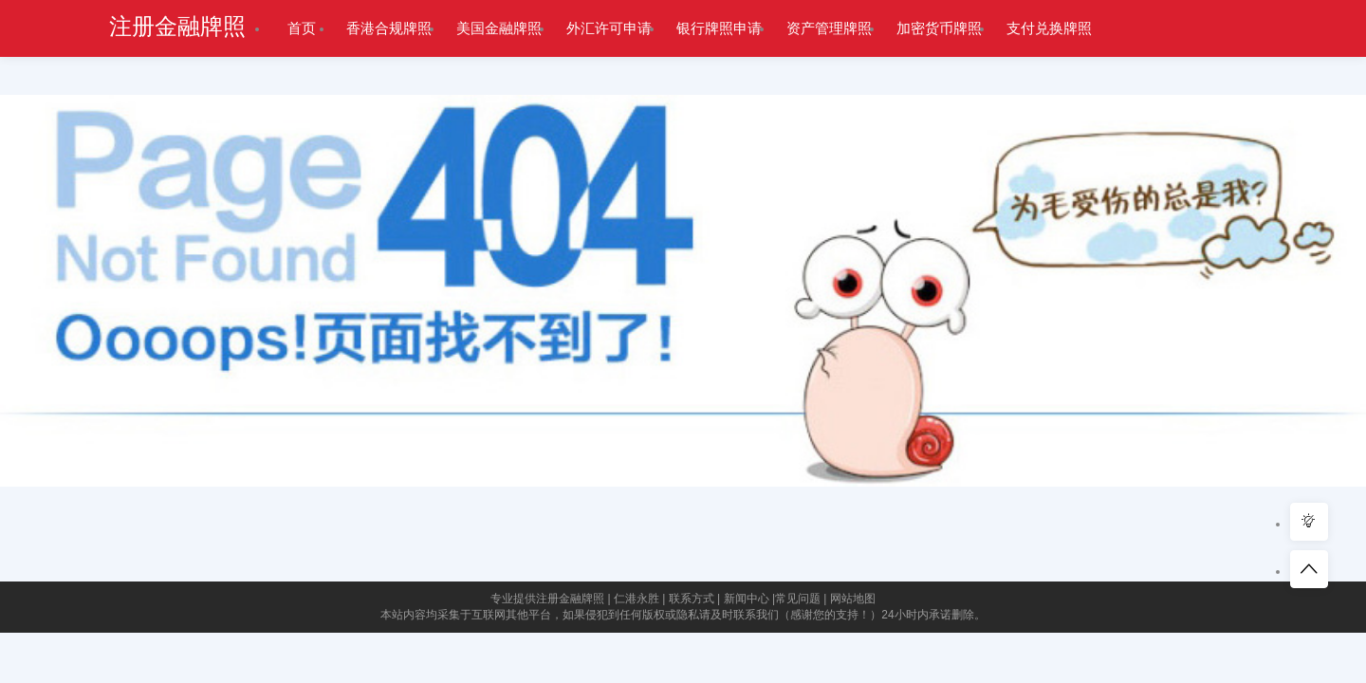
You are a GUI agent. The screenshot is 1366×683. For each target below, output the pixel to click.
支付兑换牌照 (1049, 28)
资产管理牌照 (829, 28)
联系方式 (691, 598)
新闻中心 (746, 598)
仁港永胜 (636, 598)
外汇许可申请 (609, 28)
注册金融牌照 (177, 26)
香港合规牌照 (389, 28)
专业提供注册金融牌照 (547, 598)
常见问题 (798, 598)
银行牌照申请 (719, 28)
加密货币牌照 (939, 28)
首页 (301, 28)
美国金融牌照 (499, 28)
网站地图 (853, 598)
